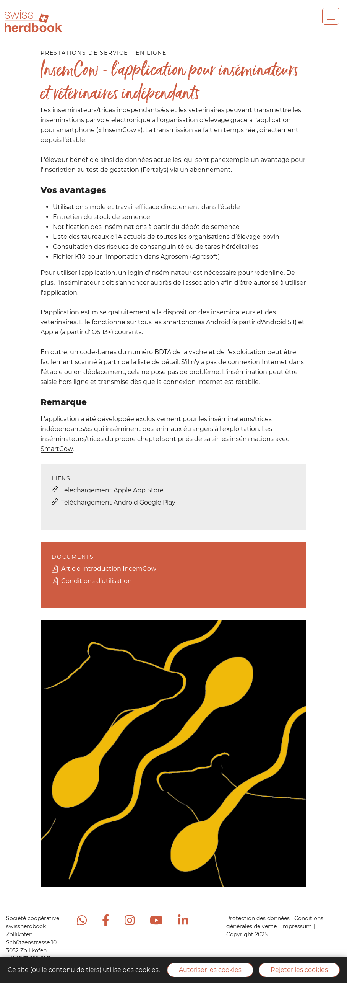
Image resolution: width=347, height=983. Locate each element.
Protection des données (258, 918)
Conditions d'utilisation (96, 581)
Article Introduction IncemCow (108, 568)
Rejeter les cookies (299, 969)
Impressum (297, 926)
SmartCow (57, 448)
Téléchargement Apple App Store (112, 490)
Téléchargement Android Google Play (118, 502)
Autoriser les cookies (210, 969)
